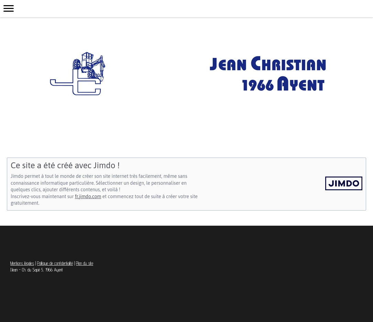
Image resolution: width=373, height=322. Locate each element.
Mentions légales (22, 263)
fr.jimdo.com (88, 196)
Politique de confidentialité (55, 263)
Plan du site (84, 263)
